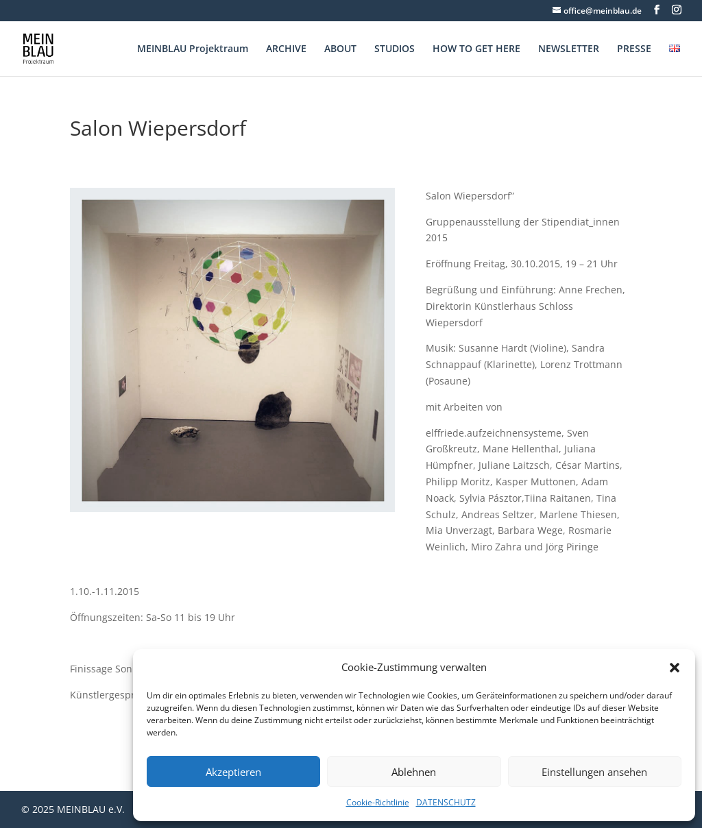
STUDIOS (394, 49)
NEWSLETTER (568, 49)
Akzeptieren (233, 772)
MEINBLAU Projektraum (192, 49)
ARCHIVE (286, 49)
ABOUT (340, 49)
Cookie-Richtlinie (377, 802)
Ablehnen (413, 772)
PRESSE (634, 49)
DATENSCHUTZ (446, 802)
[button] (674, 667)
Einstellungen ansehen (594, 772)
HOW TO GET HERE (476, 49)
